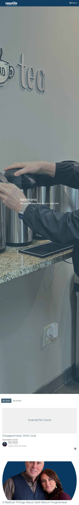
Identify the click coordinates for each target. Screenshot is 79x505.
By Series (17, 401)
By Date (6, 401)
